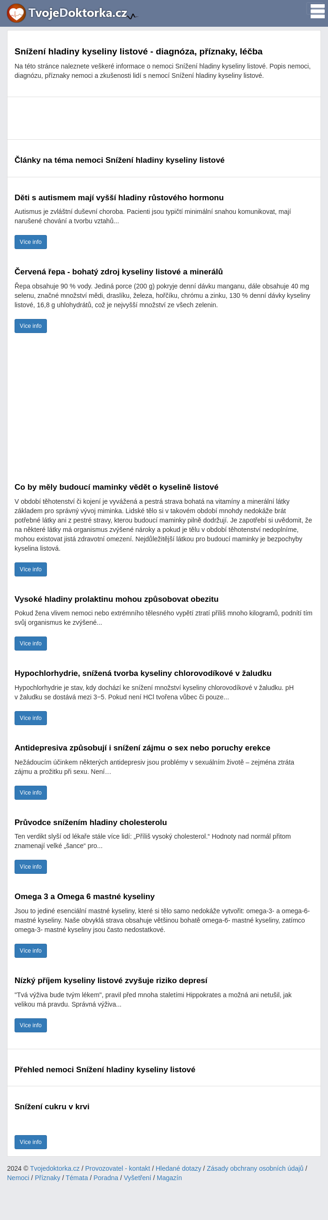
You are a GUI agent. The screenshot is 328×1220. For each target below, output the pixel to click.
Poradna (105, 1178)
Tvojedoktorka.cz (55, 1168)
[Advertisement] (164, 118)
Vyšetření (138, 1178)
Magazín (169, 1178)
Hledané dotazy (178, 1168)
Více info (31, 242)
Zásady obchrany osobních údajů (255, 1168)
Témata (77, 1178)
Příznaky (47, 1178)
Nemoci (18, 1178)
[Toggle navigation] (314, 8)
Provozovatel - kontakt (118, 1168)
